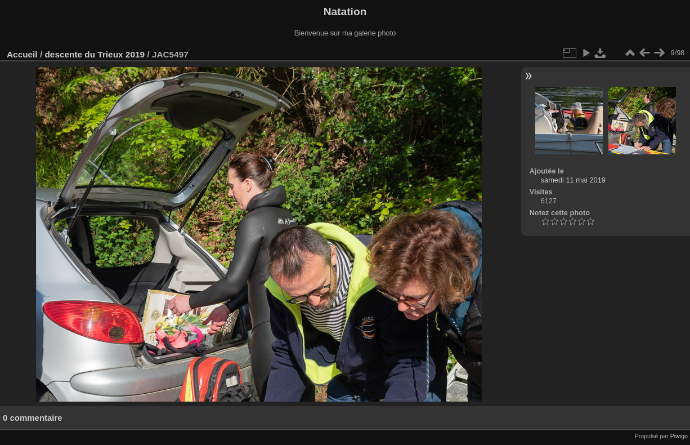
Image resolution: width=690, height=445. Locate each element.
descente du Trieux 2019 (94, 54)
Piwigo (679, 436)
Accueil (22, 54)
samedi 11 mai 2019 (573, 180)
